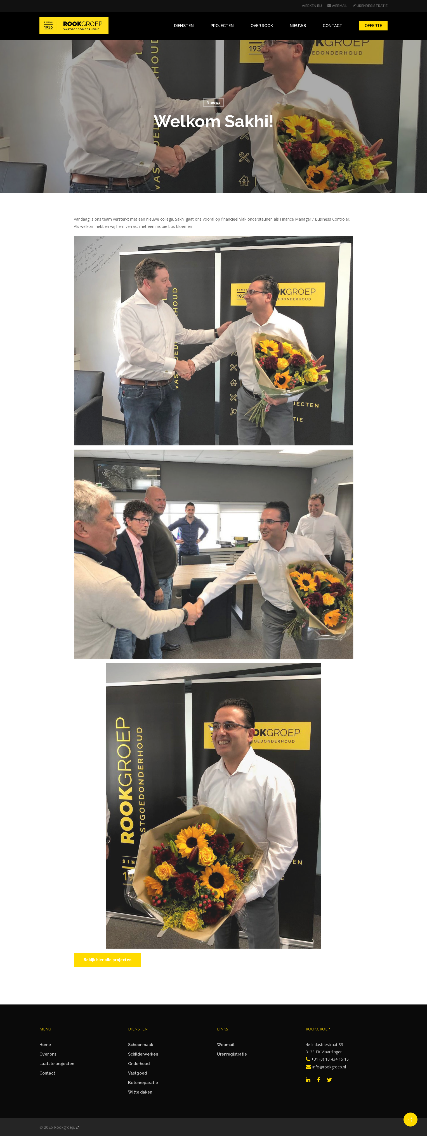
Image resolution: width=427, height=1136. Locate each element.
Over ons (47, 1054)
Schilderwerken (143, 1054)
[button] (107, 960)
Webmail (225, 1044)
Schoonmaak (140, 1044)
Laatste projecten (56, 1063)
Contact (47, 1073)
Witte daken (140, 1092)
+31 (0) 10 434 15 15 (327, 1059)
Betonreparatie (143, 1082)
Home (45, 1044)
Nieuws (213, 102)
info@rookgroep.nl (326, 1067)
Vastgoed (137, 1073)
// (77, 1127)
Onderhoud (139, 1063)
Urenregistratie (232, 1054)
